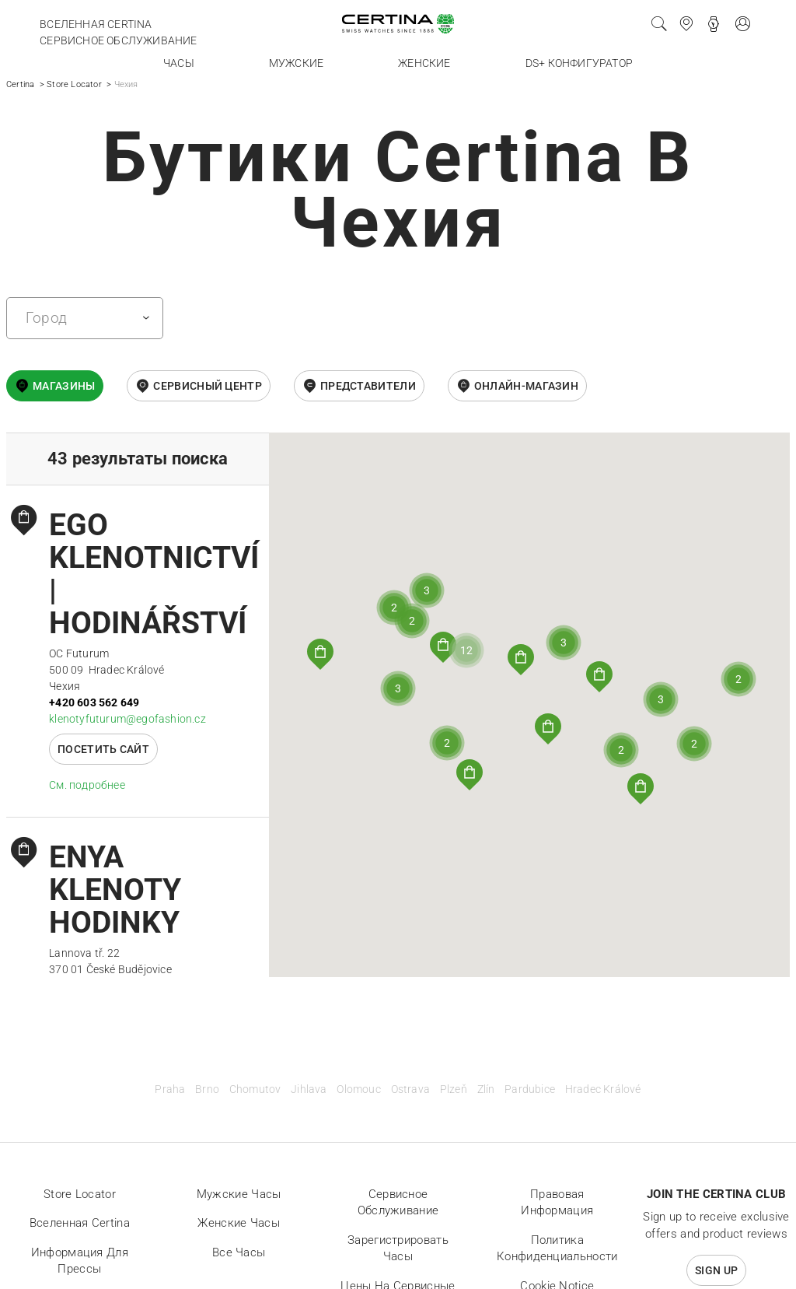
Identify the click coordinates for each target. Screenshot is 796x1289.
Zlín (486, 1089)
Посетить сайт (103, 749)
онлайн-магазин (526, 386)
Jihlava (308, 1089)
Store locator (80, 1194)
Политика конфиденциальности (557, 1248)
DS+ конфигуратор (579, 63)
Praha (170, 1089)
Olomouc (358, 1089)
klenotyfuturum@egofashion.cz (127, 719)
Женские (424, 63)
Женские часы (238, 1223)
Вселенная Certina (96, 24)
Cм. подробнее (87, 785)
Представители (368, 386)
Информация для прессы (79, 1261)
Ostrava (410, 1089)
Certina (20, 84)
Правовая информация (557, 1202)
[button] (469, 774)
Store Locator (74, 84)
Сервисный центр (207, 386)
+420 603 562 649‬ (94, 702)
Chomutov (255, 1089)
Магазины (64, 386)
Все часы (238, 1252)
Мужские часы (239, 1194)
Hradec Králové (603, 1089)
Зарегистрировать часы (398, 1248)
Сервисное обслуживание (118, 40)
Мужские (296, 63)
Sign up (716, 1270)
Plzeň (453, 1089)
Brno (207, 1089)
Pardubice (529, 1089)
